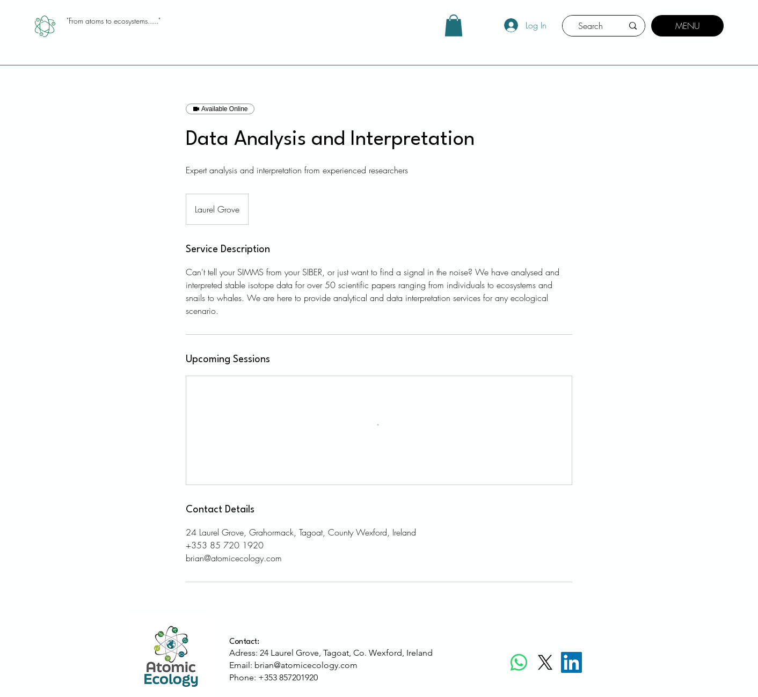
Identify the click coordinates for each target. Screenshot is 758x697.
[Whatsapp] (518, 662)
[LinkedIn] (571, 662)
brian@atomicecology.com (306, 665)
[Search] (590, 25)
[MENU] (687, 25)
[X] (545, 662)
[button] (453, 25)
